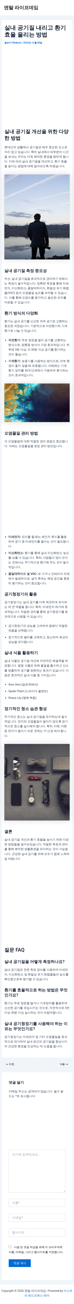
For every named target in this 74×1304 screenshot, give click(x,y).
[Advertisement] (37, 84)
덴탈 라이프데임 (21, 7)
